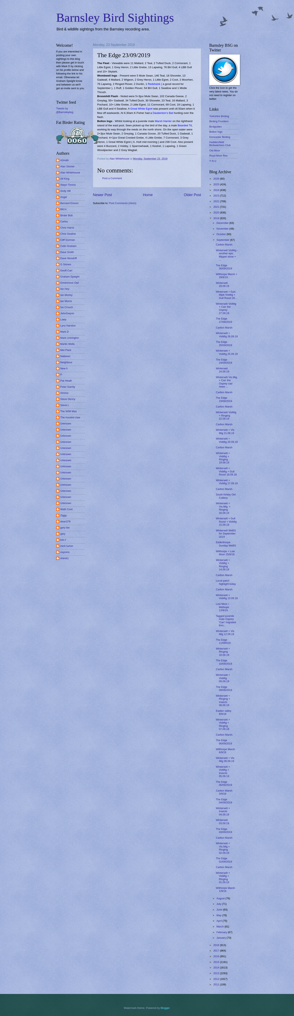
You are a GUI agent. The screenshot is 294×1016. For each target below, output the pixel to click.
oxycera (64, 552)
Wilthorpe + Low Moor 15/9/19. (225, 553)
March (220, 926)
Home (148, 195)
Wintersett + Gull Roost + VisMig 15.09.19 (226, 521)
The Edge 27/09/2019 (224, 320)
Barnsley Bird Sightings (115, 17)
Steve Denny (67, 399)
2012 (216, 978)
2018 (216, 945)
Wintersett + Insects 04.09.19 (223, 811)
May (219, 915)
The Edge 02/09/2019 (224, 860)
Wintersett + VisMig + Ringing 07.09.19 (223, 724)
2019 (216, 218)
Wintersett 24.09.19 (222, 370)
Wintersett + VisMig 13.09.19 (227, 597)
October (221, 234)
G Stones (65, 264)
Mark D (64, 331)
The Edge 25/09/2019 (224, 343)
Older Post (192, 195)
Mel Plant (65, 350)
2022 (216, 201)
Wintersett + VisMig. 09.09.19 (223, 678)
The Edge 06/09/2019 (224, 742)
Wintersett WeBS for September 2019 (226, 533)
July (219, 903)
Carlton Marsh (224, 244)
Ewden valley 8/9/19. (223, 712)
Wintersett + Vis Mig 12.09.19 (225, 633)
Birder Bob (66, 215)
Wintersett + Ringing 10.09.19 (223, 651)
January (221, 937)
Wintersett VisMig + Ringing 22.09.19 (226, 415)
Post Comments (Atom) (122, 203)
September (223, 239)
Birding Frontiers (218, 121)
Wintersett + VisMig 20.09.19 (227, 440)
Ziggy (63, 515)
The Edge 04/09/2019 (224, 801)
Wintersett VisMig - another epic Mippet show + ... (227, 255)
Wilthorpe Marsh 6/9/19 (225, 751)
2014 (216, 967)
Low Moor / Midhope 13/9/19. (222, 607)
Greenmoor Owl (69, 282)
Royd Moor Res (218, 155)
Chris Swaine (68, 233)
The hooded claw (70, 417)
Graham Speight (69, 276)
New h (64, 368)
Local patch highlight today (226, 582)
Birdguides (215, 126)
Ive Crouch (66, 307)
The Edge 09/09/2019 (224, 688)
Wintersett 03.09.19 (222, 821)
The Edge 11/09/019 (223, 641)
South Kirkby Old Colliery (226, 496)
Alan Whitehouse (70, 172)
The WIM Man (68, 411)
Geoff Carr (66, 270)
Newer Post (102, 195)
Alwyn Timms (68, 184)
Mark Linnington (69, 337)
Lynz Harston (68, 325)
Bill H (63, 209)
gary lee (65, 527)
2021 (216, 206)
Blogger (165, 1007)
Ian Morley (66, 294)
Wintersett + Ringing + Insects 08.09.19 (223, 700)
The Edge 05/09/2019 (224, 783)
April (219, 920)
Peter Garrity (67, 386)
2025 (216, 184)
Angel (63, 197)
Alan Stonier (67, 166)
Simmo (64, 392)
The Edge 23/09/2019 (224, 399)
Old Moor (214, 150)
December (222, 222)
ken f (63, 539)
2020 (216, 212)
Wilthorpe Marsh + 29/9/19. (226, 276)
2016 (216, 956)
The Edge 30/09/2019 (224, 267)
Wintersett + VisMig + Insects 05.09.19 (223, 771)
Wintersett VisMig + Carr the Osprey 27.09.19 (226, 308)
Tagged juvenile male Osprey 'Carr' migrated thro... (226, 620)
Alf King (64, 178)
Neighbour (66, 362)
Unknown (65, 423)
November (222, 228)
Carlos (64, 221)
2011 (216, 984)
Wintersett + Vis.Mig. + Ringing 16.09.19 (223, 508)
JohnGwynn (67, 313)
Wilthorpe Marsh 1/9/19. (225, 889)
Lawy (63, 319)
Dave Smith (67, 252)
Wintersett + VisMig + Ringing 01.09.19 (223, 877)
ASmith (64, 160)
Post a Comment (112, 178)
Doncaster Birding (219, 137)
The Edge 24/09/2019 (224, 361)
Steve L (64, 405)
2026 (216, 178)
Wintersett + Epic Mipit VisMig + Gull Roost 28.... (227, 295)
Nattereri (65, 356)
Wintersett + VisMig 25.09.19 (227, 352)
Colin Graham (68, 246)
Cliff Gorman (67, 239)
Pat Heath (66, 380)
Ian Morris (66, 301)
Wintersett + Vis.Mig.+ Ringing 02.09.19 (223, 848)
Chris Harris (67, 227)
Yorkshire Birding (219, 116)
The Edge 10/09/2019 (224, 662)
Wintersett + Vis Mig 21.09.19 (225, 431)
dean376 (65, 521)
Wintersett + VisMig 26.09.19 (227, 335)
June (219, 909)
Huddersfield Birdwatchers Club (220, 144)
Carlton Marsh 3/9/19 (224, 792)
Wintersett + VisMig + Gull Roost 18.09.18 (226, 471)
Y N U (212, 160)
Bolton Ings (215, 131)
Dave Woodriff (68, 258)
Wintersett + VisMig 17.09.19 (227, 482)
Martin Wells (67, 343)
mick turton (66, 545)
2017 (216, 950)
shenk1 (64, 558)
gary (62, 533)
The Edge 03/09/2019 (224, 830)
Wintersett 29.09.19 (222, 284)
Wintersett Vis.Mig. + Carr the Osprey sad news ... (227, 382)
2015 (216, 962)
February (222, 932)
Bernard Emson (69, 203)
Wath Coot (66, 509)
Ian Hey (64, 288)
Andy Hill (65, 190)
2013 (216, 973)
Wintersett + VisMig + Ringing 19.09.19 (223, 458)
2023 (216, 195)
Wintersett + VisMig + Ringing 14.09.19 (223, 565)
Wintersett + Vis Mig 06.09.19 (225, 759)
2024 (216, 190)
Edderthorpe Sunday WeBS (226, 544)
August (220, 898)
